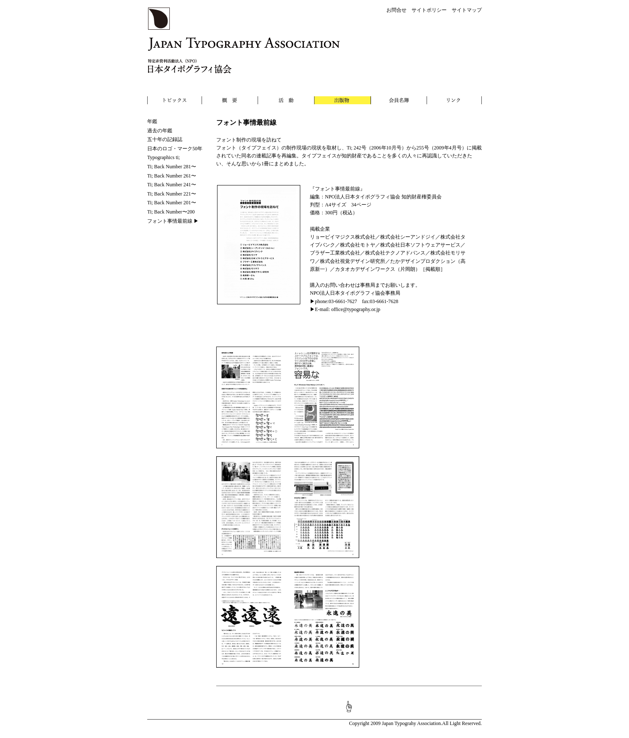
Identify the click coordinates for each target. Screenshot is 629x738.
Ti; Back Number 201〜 (171, 203)
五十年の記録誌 (164, 139)
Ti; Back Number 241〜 (171, 185)
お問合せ (396, 10)
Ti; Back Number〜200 (171, 212)
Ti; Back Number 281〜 (171, 167)
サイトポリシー (429, 10)
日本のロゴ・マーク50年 (174, 149)
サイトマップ (467, 10)
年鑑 (152, 121)
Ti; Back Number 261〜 (171, 176)
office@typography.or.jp (355, 309)
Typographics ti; (163, 157)
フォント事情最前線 (169, 221)
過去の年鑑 (159, 131)
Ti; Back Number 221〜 (171, 194)
